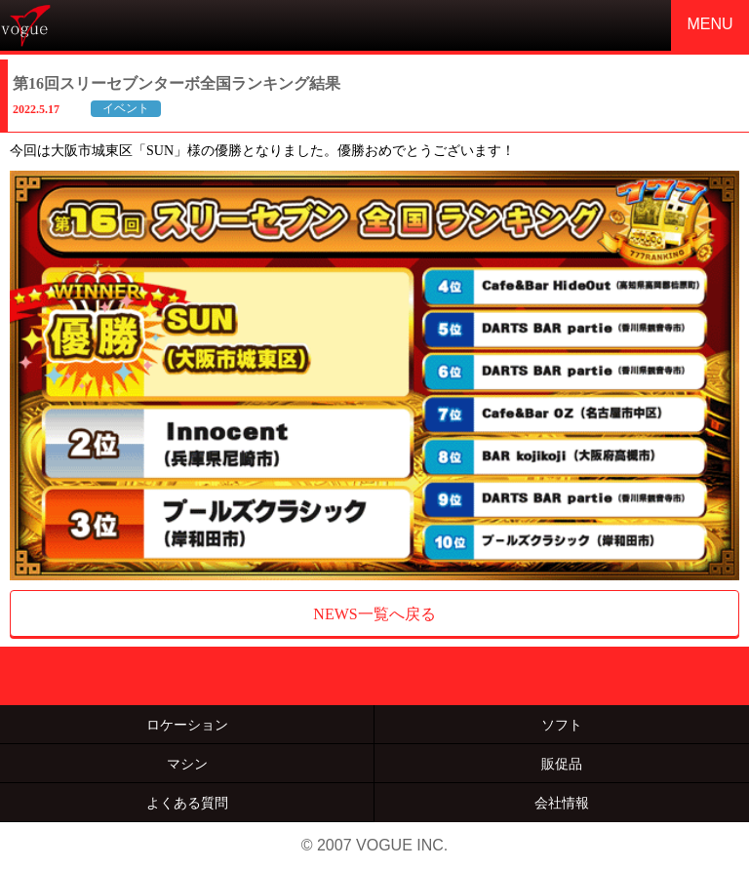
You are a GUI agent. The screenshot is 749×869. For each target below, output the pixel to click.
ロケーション (187, 724)
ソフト (561, 724)
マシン (187, 763)
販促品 (561, 763)
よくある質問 (187, 802)
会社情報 (561, 802)
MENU (709, 24)
